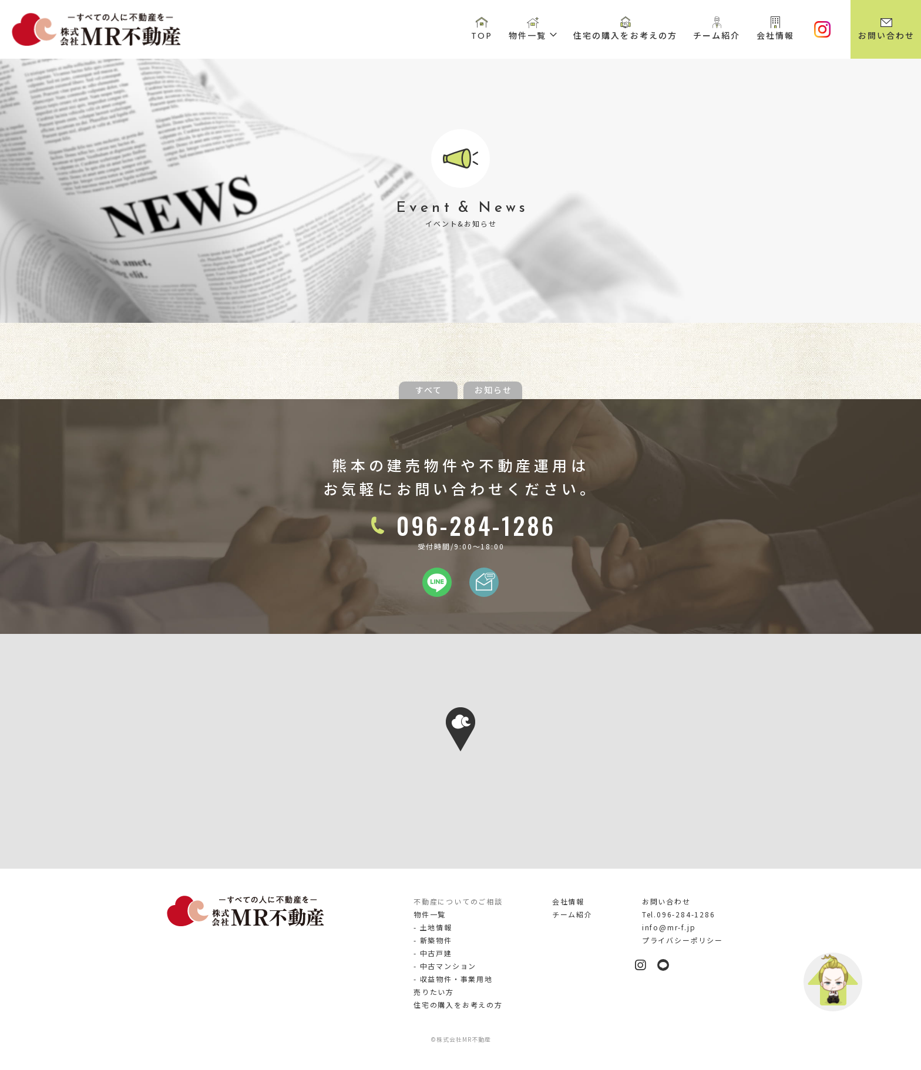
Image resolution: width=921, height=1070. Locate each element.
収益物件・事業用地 (456, 979)
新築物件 (436, 940)
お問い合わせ (886, 36)
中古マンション (448, 966)
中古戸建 (436, 953)
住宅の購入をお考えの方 (625, 36)
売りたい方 (434, 992)
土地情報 (436, 927)
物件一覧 (527, 36)
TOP (481, 36)
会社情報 (775, 36)
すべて (428, 390)
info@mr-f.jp (669, 927)
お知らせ (493, 390)
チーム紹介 (717, 36)
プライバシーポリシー (682, 940)
